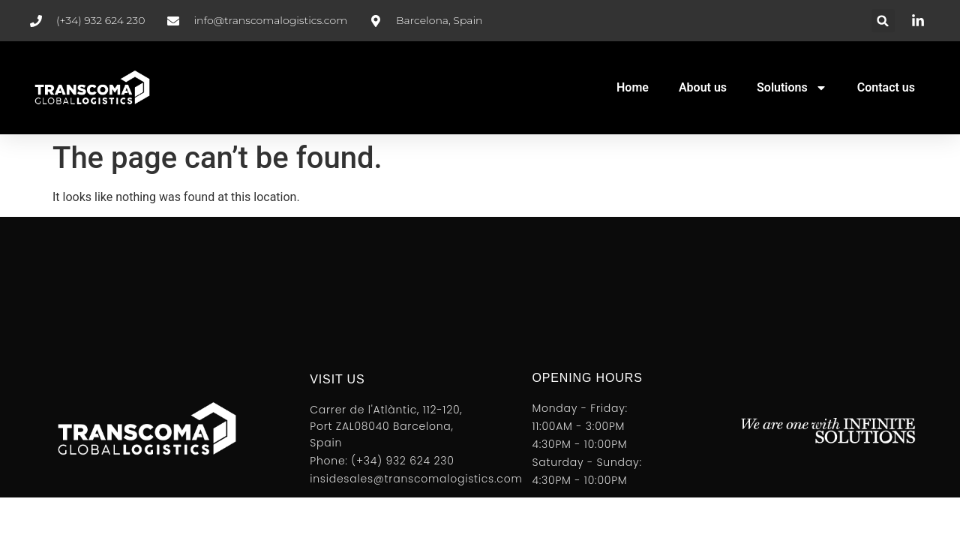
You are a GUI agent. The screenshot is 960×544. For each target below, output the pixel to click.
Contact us (886, 87)
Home (632, 87)
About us (703, 87)
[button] (883, 20)
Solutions (792, 87)
